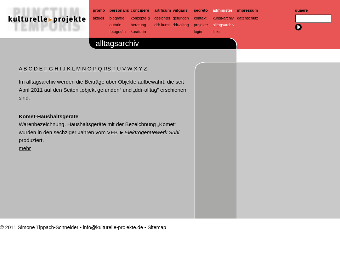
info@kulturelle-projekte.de (113, 227)
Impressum (247, 10)
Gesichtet (162, 18)
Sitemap (157, 227)
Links (217, 31)
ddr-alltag (181, 25)
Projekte (201, 25)
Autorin (115, 25)
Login (198, 31)
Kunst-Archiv (223, 18)
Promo (99, 10)
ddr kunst (162, 25)
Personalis (119, 10)
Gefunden (181, 18)
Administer (223, 10)
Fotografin (117, 31)
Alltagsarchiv (223, 25)
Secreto (201, 10)
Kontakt (200, 18)
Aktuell (98, 18)
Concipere (140, 10)
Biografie (116, 18)
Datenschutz (247, 18)
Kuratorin (138, 31)
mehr (25, 148)
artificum (162, 10)
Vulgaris (180, 10)
